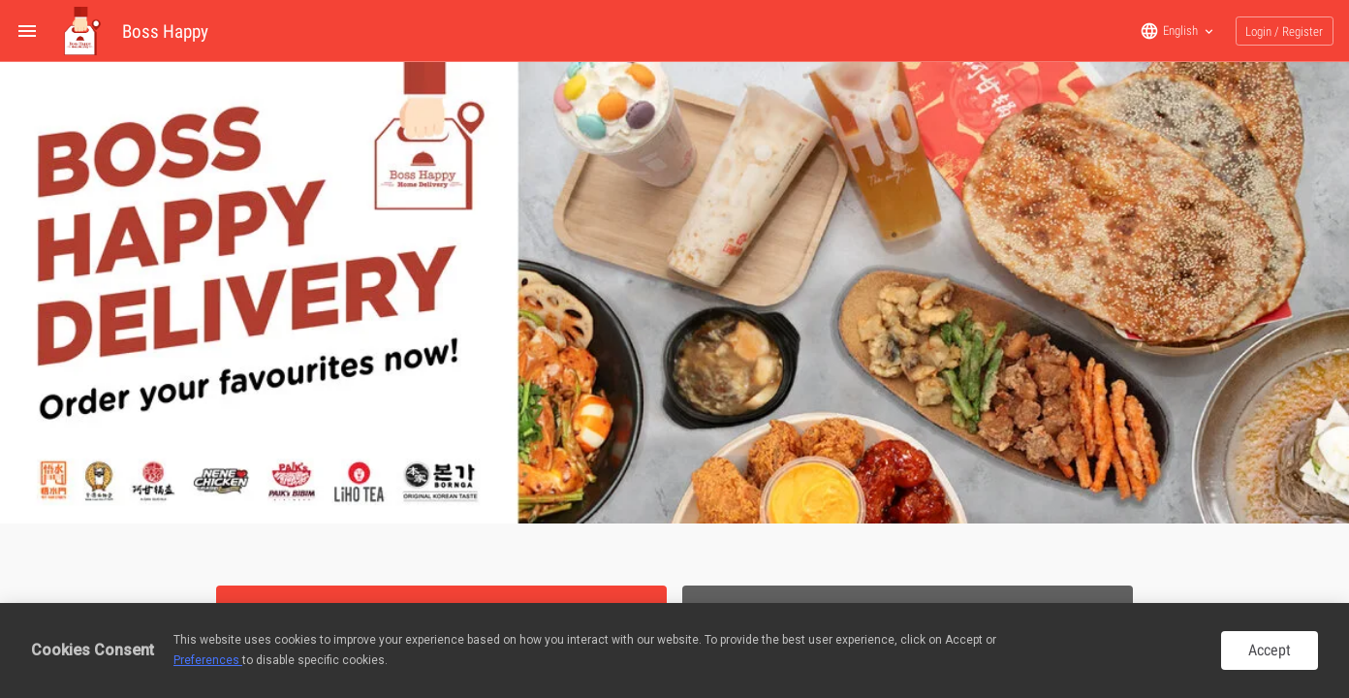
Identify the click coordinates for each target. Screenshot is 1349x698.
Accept (1269, 650)
